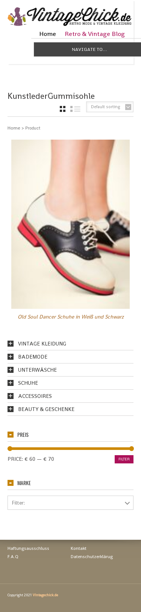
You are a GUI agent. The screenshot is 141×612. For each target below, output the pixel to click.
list (75, 109)
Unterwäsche (37, 369)
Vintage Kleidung (42, 343)
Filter (124, 459)
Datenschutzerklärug (92, 557)
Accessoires (35, 396)
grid (62, 109)
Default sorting (105, 106)
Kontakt (78, 548)
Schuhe (28, 383)
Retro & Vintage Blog (95, 34)
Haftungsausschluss (28, 548)
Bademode (32, 356)
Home (47, 34)
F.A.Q (13, 557)
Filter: (18, 502)
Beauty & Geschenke (46, 409)
